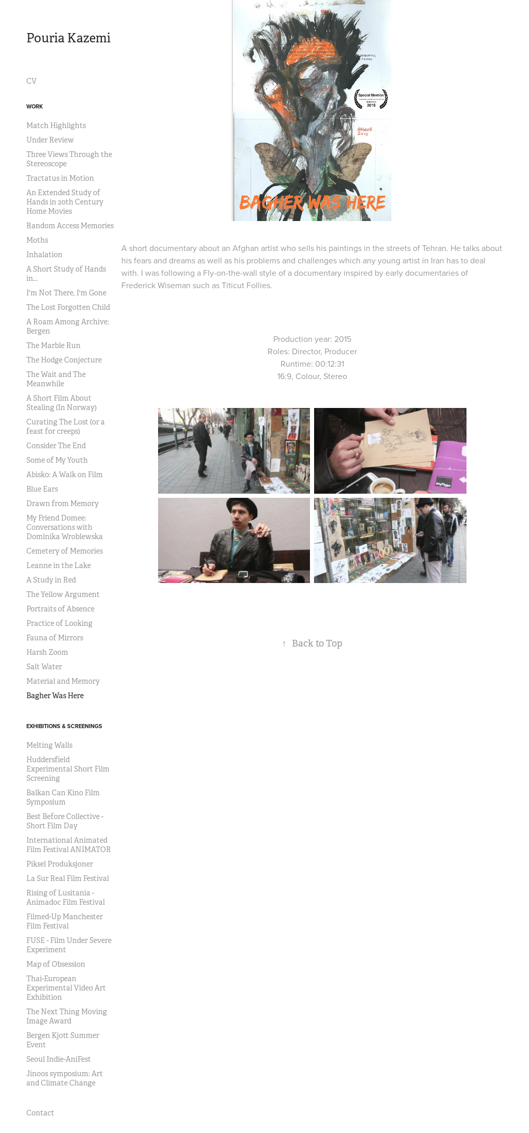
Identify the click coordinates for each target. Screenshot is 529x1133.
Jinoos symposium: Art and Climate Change (64, 1078)
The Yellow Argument (63, 594)
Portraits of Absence (60, 608)
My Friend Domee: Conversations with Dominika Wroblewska (64, 527)
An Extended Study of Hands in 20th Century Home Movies (64, 202)
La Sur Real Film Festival (67, 878)
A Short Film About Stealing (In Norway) (61, 403)
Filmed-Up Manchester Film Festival (64, 921)
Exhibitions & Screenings (64, 726)
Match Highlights (56, 125)
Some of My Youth (57, 460)
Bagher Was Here (55, 695)
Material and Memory (63, 681)
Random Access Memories (70, 225)
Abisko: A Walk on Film (64, 474)
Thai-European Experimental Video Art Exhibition (66, 988)
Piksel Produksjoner (59, 864)
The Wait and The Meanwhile (56, 379)
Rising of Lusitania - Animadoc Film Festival (65, 897)
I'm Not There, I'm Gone (66, 292)
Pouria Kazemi (68, 38)
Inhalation (44, 254)
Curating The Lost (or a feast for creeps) (65, 426)
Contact (40, 1113)
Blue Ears (42, 489)
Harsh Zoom (47, 652)
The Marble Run (53, 345)
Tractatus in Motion (60, 178)
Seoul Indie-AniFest (58, 1059)
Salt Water (44, 666)
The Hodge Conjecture (64, 360)
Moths (37, 240)
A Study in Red (51, 580)
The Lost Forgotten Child (68, 307)
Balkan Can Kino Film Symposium (63, 797)
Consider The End (56, 445)
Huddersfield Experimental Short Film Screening (68, 769)
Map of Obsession (55, 964)
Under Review (50, 140)
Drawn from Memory (62, 503)
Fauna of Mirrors (54, 637)
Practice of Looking (59, 623)
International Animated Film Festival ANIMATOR (68, 845)
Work (34, 106)
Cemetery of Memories (64, 551)
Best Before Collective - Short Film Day (64, 821)
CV (31, 81)
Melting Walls (49, 745)
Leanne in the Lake (58, 565)
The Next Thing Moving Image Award (66, 1016)
